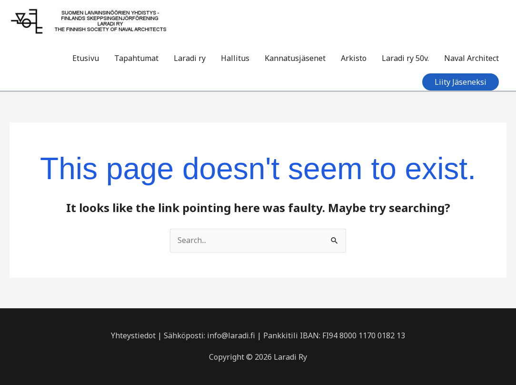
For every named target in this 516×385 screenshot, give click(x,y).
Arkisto (354, 58)
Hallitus (235, 58)
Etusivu (85, 58)
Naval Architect (471, 58)
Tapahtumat (136, 58)
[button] (460, 82)
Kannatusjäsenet (295, 58)
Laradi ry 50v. (405, 58)
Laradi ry (190, 58)
